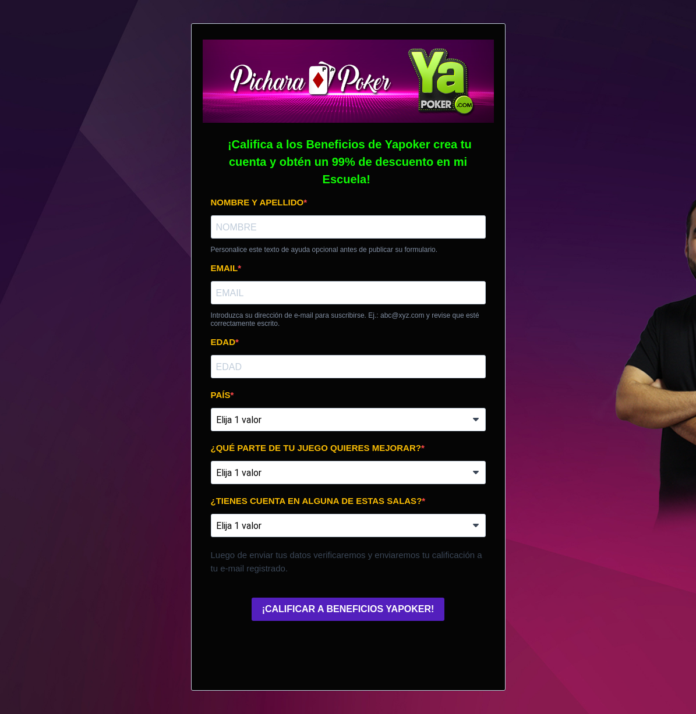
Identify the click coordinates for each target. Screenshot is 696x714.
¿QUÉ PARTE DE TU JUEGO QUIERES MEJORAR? (316, 448)
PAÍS (221, 395)
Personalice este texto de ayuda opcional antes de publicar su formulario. (324, 250)
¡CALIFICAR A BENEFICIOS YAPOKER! (348, 609)
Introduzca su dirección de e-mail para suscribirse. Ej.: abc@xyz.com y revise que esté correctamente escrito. (345, 319)
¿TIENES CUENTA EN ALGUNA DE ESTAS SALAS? (316, 501)
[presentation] (299, 653)
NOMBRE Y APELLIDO (257, 202)
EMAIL (224, 268)
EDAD (223, 342)
